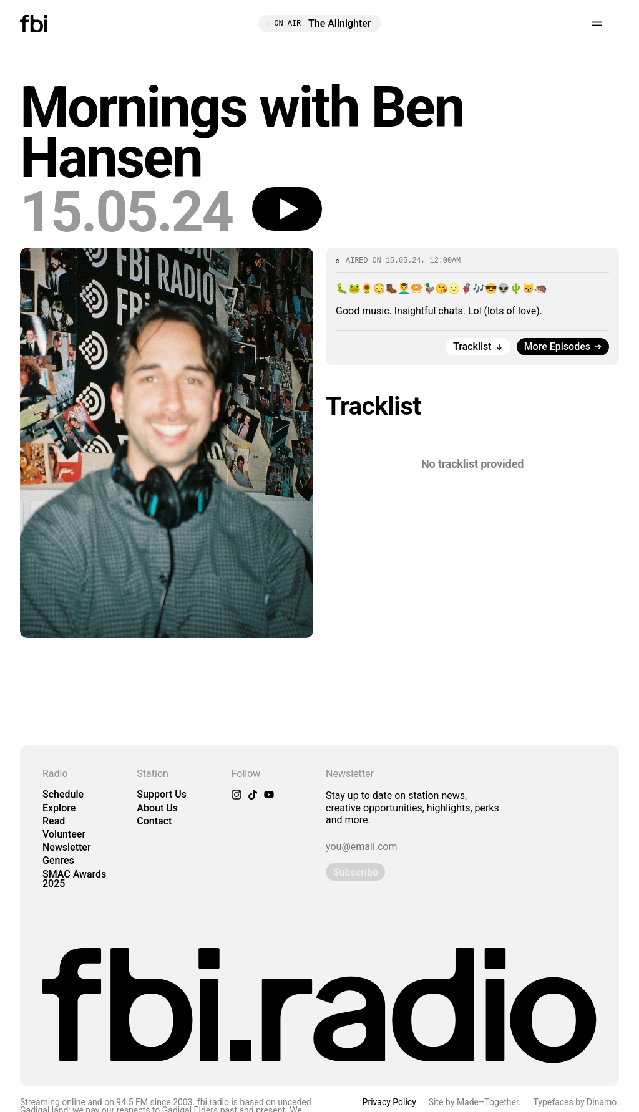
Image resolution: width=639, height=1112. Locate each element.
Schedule (63, 794)
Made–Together (488, 1102)
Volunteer (63, 834)
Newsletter (66, 847)
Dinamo (602, 1102)
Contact (154, 821)
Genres (58, 860)
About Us (157, 808)
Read (53, 821)
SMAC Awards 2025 (74, 878)
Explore (59, 808)
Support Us (162, 794)
